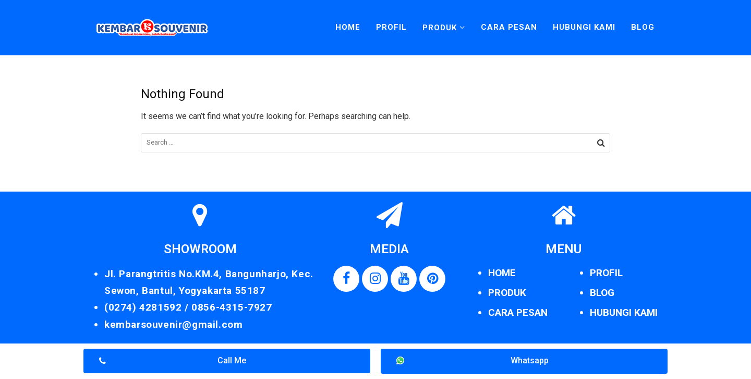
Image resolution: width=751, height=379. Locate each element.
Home (347, 27)
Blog (643, 27)
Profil (391, 27)
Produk (439, 27)
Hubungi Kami (584, 27)
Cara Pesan (509, 27)
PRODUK (507, 293)
